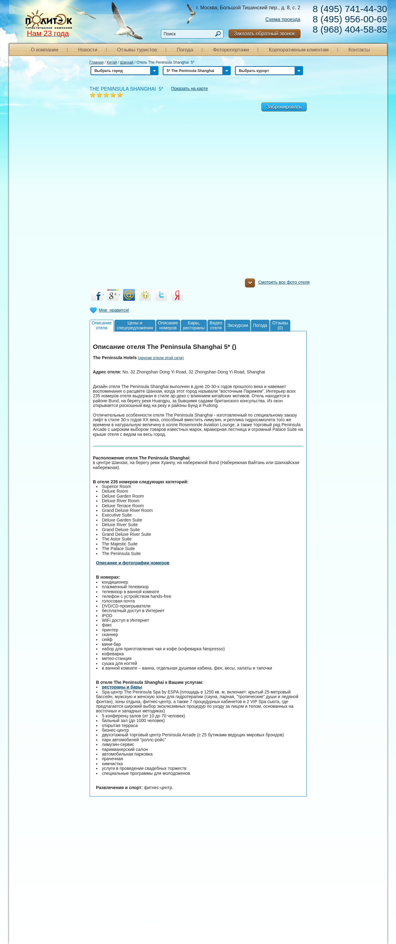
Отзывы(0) (280, 325)
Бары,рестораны (194, 325)
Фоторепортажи (231, 49)
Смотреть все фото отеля (277, 283)
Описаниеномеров (168, 325)
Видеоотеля (216, 325)
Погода (185, 49)
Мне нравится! (114, 310)
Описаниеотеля (102, 325)
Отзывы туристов (137, 49)
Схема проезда (282, 19)
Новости (87, 49)
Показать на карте (189, 88)
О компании (44, 49)
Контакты (359, 49)
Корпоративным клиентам (299, 49)
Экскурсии (237, 325)
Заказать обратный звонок (264, 33)
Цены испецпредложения (135, 325)
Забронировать (284, 107)
